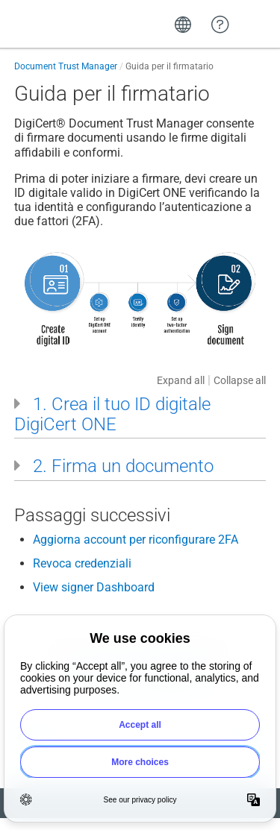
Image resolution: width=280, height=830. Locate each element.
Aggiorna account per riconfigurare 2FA (135, 539)
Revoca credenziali (82, 563)
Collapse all (240, 380)
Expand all (181, 380)
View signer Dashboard (94, 587)
